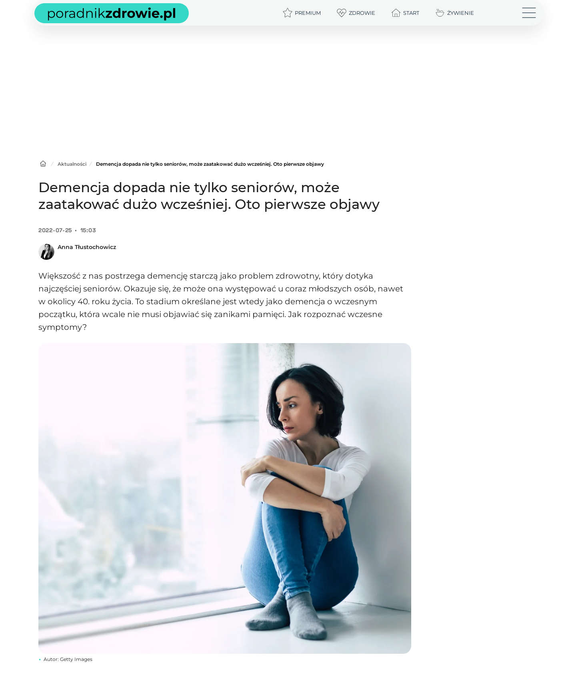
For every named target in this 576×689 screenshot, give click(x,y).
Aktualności (72, 164)
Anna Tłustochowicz (87, 247)
